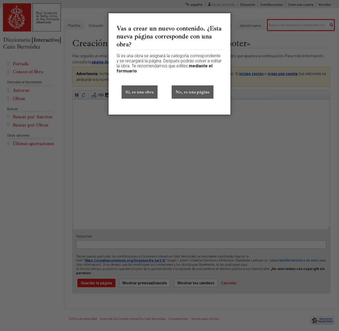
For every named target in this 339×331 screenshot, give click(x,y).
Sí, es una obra (140, 92)
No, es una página (192, 92)
